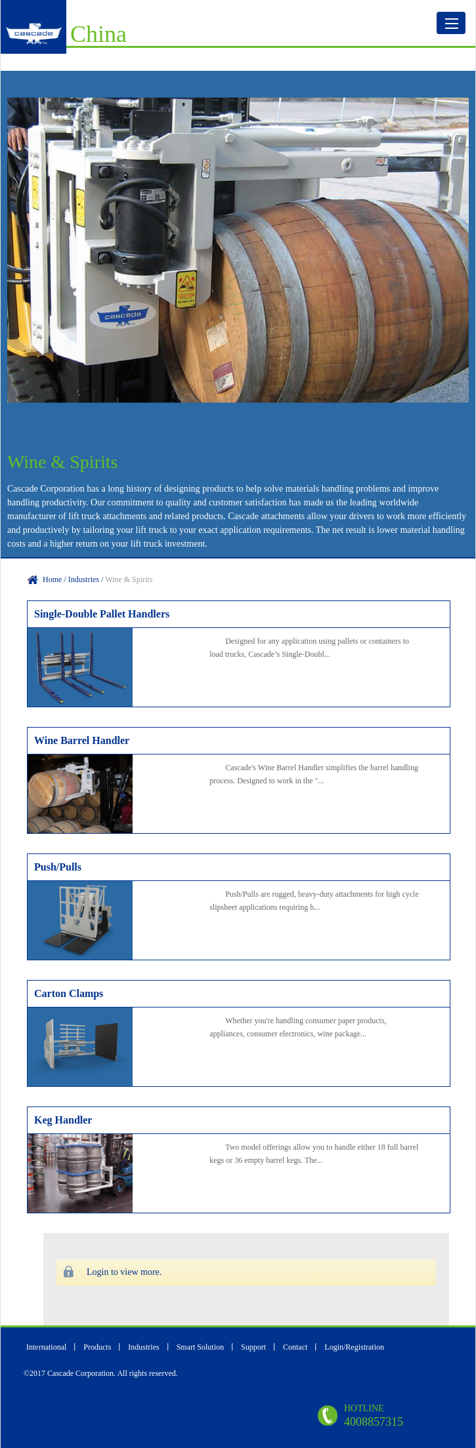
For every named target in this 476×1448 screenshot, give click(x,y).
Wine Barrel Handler (81, 740)
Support (254, 1347)
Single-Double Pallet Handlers (101, 613)
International (46, 1347)
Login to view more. (124, 1272)
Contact (296, 1347)
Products (98, 1347)
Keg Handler (63, 1119)
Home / (55, 579)
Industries (143, 1347)
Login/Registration (354, 1347)
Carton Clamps (68, 993)
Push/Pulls (57, 866)
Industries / (86, 579)
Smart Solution (200, 1347)
